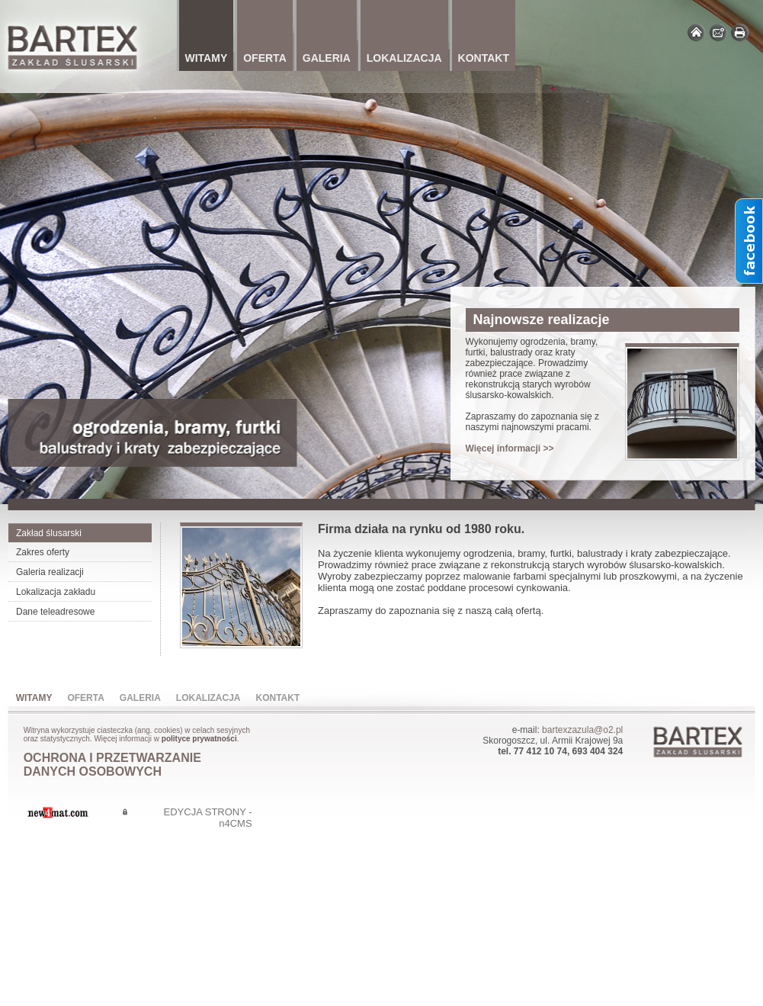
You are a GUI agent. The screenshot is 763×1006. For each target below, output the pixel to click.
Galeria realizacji (50, 572)
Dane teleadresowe (55, 611)
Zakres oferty (42, 552)
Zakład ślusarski (49, 533)
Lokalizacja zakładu (55, 592)
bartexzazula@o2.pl (582, 730)
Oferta (85, 698)
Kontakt (278, 698)
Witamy (34, 698)
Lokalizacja (208, 698)
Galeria (140, 698)
